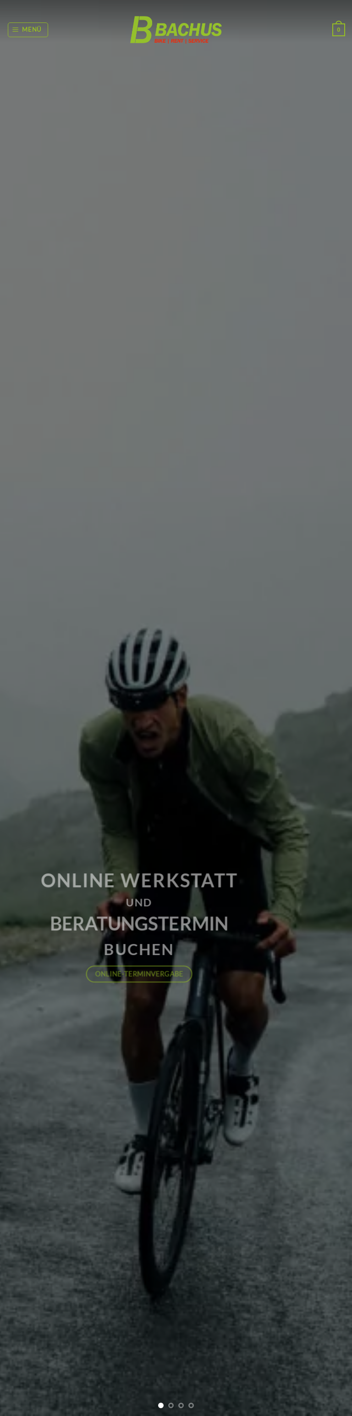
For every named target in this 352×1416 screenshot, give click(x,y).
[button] (28, 29)
